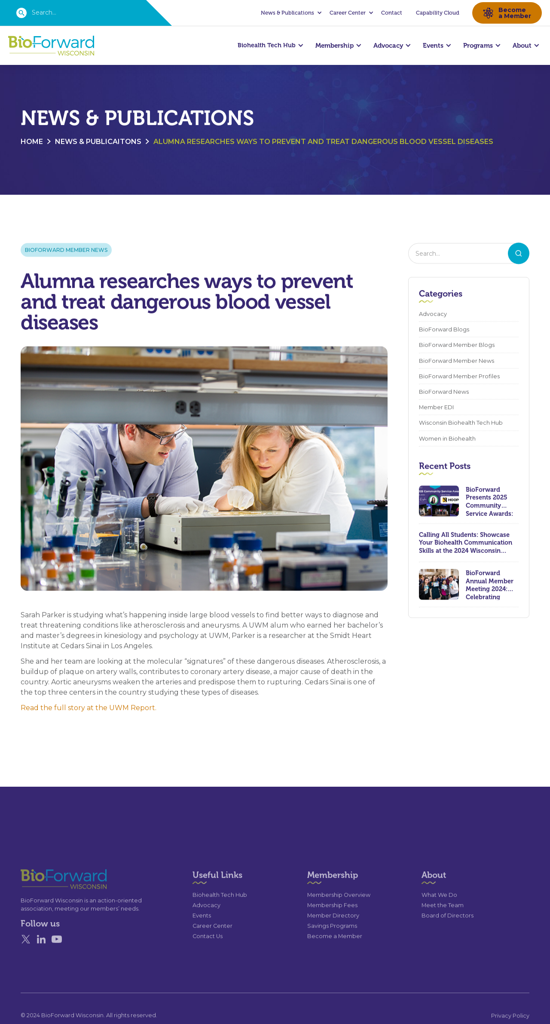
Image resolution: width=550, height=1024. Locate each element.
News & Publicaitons (98, 142)
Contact (391, 12)
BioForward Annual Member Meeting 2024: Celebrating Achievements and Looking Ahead (489, 585)
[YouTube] (57, 954)
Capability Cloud (437, 12)
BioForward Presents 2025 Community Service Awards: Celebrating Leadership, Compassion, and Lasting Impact (491, 501)
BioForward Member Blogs (457, 346)
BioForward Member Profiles (459, 377)
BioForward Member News (66, 250)
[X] (26, 954)
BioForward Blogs (444, 330)
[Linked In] (41, 954)
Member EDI (436, 408)
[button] (290, 12)
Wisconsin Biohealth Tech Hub (461, 423)
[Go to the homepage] (48, 894)
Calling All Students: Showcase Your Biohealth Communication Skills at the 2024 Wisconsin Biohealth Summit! (465, 543)
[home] (51, 46)
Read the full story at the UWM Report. (88, 709)
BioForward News (444, 392)
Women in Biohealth (447, 439)
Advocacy (433, 314)
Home (32, 142)
